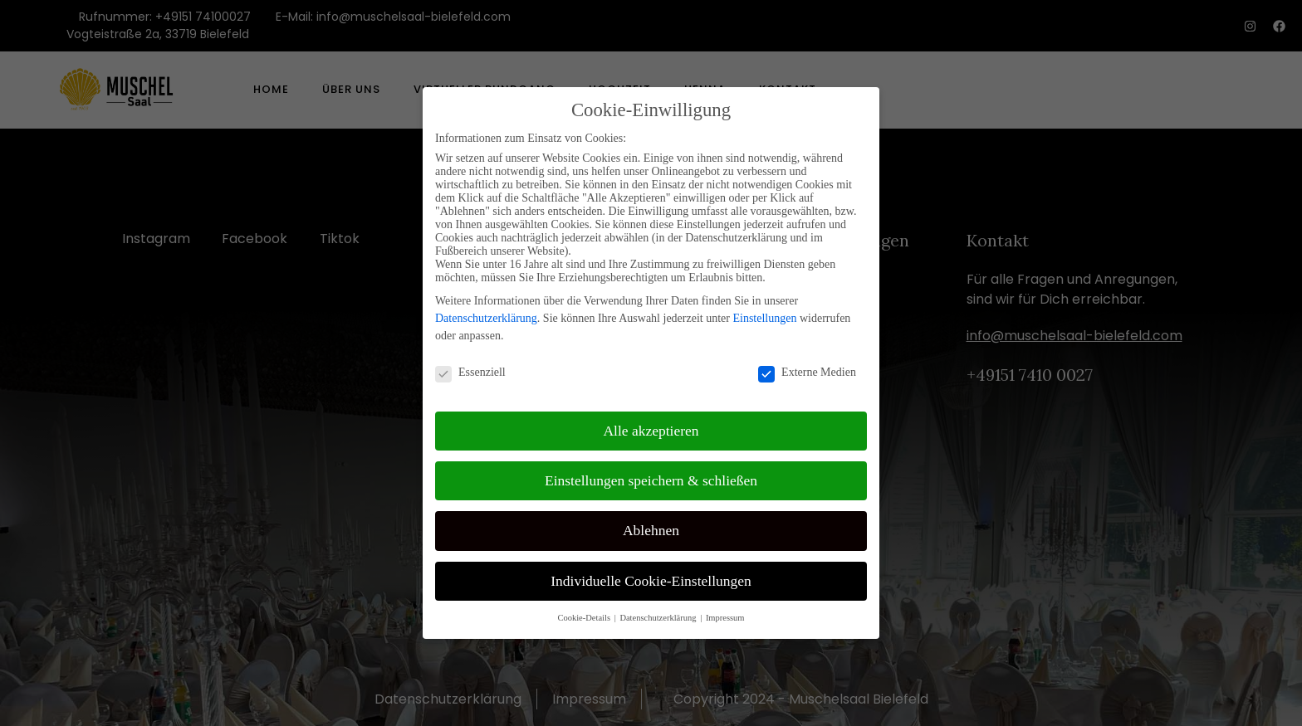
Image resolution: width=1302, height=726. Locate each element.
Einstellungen (764, 312)
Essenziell (470, 366)
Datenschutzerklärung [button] (658, 611)
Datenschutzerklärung (486, 312)
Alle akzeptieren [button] (650, 425)
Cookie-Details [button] (584, 611)
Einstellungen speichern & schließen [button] (651, 474)
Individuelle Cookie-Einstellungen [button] (651, 575)
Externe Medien (807, 366)
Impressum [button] (725, 611)
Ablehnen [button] (651, 525)
